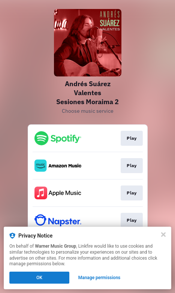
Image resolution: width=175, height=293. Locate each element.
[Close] (163, 235)
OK (39, 277)
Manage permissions (99, 277)
